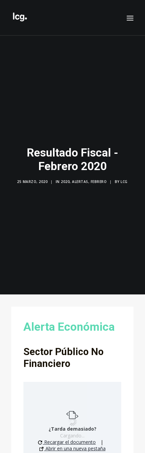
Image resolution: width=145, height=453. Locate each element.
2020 (65, 177)
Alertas (80, 177)
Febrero (99, 177)
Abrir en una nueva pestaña (72, 440)
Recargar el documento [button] (67, 434)
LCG (124, 177)
